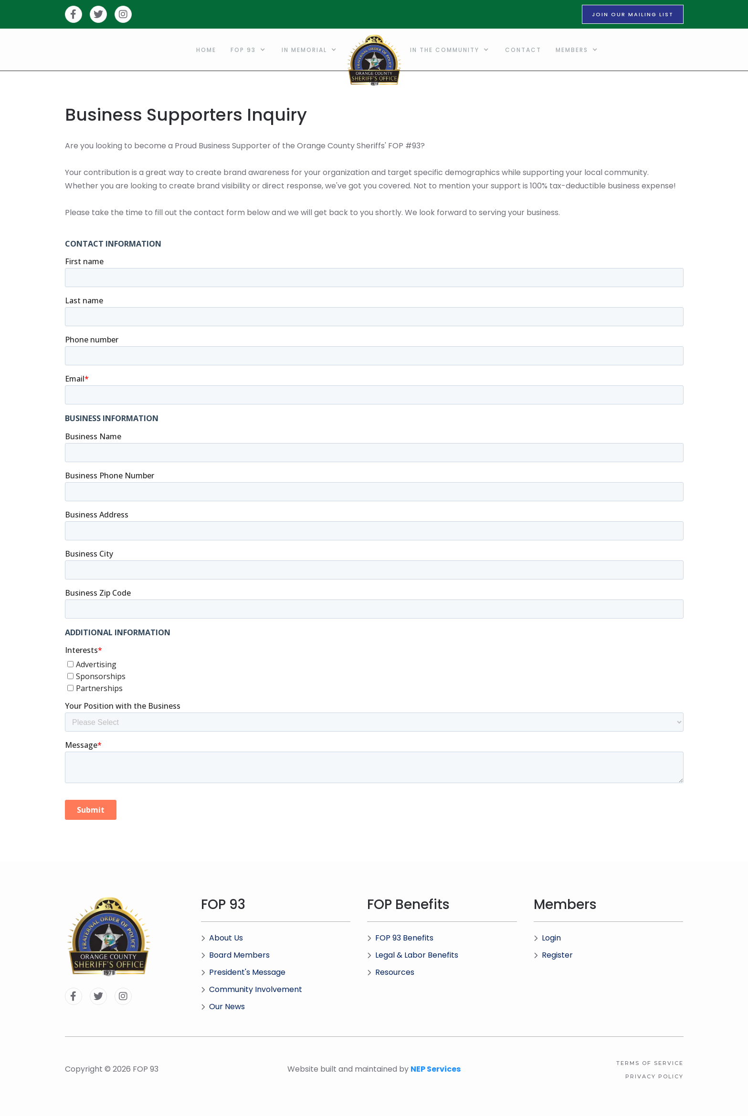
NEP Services (436, 1069)
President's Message (243, 972)
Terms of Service (650, 1063)
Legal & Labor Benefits (412, 955)
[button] (249, 49)
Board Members (235, 955)
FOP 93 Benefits (400, 937)
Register (553, 955)
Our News (223, 1006)
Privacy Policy (654, 1076)
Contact (523, 50)
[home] (374, 49)
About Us (222, 937)
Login (547, 937)
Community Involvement (251, 989)
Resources (390, 972)
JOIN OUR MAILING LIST (633, 14)
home (206, 50)
